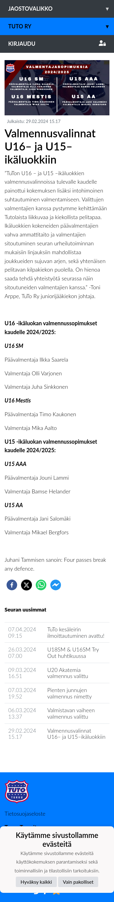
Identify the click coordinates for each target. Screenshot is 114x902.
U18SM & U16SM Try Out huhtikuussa (73, 652)
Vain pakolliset (78, 882)
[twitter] (26, 584)
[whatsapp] (41, 584)
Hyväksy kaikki (36, 882)
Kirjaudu (57, 43)
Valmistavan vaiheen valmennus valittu (71, 713)
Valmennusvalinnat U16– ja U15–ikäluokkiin (76, 733)
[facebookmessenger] (55, 584)
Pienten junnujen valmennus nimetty (69, 693)
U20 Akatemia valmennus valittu (67, 673)
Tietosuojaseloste (25, 813)
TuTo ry (61, 26)
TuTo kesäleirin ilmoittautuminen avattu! (75, 632)
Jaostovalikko (61, 8)
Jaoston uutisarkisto (32, 754)
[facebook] (11, 584)
